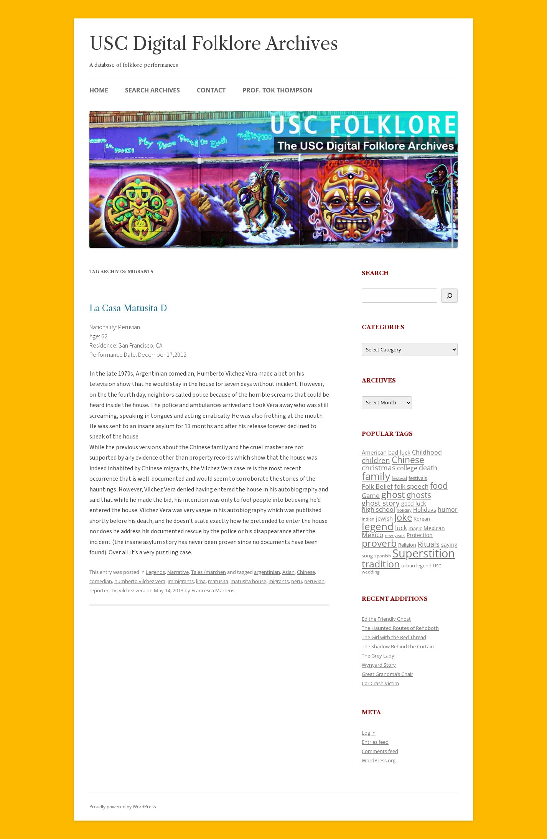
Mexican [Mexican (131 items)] (434, 528)
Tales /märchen (208, 572)
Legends (155, 572)
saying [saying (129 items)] (449, 544)
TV (114, 590)
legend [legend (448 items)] (378, 526)
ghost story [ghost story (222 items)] (381, 503)
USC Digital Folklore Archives (213, 43)
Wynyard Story (379, 664)
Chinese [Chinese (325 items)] (408, 460)
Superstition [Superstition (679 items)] (423, 553)
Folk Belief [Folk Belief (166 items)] (377, 486)
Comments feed (380, 751)
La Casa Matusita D (128, 308)
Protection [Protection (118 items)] (420, 535)
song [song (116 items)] (367, 555)
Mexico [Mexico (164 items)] (372, 534)
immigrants (181, 581)
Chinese (306, 572)
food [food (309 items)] (439, 485)
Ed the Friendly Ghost (386, 618)
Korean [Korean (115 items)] (422, 518)
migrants (279, 581)
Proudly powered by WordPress (122, 806)
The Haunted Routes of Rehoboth (400, 628)
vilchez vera (132, 590)
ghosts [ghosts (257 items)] (419, 495)
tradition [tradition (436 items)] (381, 563)
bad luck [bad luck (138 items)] (399, 452)
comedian (100, 581)
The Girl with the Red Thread (394, 637)
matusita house (248, 581)
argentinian (267, 572)
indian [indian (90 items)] (368, 519)
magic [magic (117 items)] (415, 528)
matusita (218, 581)
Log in (369, 732)
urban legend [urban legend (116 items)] (416, 565)
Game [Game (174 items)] (371, 495)
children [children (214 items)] (376, 460)
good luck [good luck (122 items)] (413, 503)
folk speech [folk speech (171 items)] (411, 486)
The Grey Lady (378, 655)
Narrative (178, 572)
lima (201, 581)
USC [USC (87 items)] (437, 566)
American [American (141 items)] (374, 452)
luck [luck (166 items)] (401, 527)
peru (296, 581)
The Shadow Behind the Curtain (398, 646)
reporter (99, 590)
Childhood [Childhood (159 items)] (427, 452)
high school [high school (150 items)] (378, 509)
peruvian (314, 581)
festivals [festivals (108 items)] (418, 478)
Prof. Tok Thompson (277, 90)
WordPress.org (378, 760)
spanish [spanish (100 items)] (382, 555)
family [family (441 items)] (376, 476)
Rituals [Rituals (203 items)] (429, 544)
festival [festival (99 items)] (399, 478)
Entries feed (375, 741)
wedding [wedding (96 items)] (371, 572)
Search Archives (152, 90)
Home (98, 90)
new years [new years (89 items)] (395, 535)
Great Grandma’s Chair (387, 674)
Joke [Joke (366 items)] (403, 517)
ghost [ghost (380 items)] (393, 494)
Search (375, 273)
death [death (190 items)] (428, 467)
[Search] (449, 295)
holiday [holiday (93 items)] (404, 510)
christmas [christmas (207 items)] (378, 467)
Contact (211, 90)
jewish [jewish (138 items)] (384, 518)
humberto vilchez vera (139, 581)
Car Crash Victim (380, 683)
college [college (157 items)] (407, 468)
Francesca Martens (212, 590)
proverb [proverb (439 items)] (379, 542)
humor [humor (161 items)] (448, 509)
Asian (288, 572)
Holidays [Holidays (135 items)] (424, 509)
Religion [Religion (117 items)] (407, 544)
